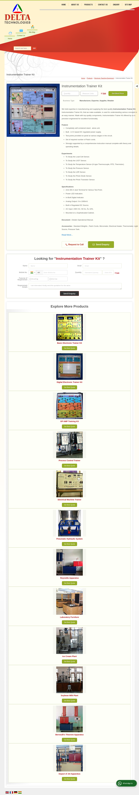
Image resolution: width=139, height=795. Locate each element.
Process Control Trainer (69, 460)
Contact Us (21, 35)
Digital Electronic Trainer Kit (69, 382)
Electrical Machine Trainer (69, 500)
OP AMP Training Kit (69, 421)
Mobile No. (23, 272)
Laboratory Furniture (69, 617)
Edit (103, 93)
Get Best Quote (69, 348)
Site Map (32, 32)
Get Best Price (118, 93)
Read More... (67, 235)
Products (88, 4)
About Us (75, 4)
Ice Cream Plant (69, 656)
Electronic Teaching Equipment (104, 78)
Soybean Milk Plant (69, 695)
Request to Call (75, 244)
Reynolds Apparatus (69, 578)
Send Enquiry (100, 244)
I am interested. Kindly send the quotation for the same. (75, 286)
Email (79, 266)
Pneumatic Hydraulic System (69, 539)
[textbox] (89, 93)
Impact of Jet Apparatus (69, 774)
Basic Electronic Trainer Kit (69, 343)
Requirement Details (22, 286)
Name (25, 266)
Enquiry (116, 4)
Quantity (78, 272)
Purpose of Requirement (22, 279)
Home (10, 39)
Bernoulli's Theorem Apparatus (69, 735)
